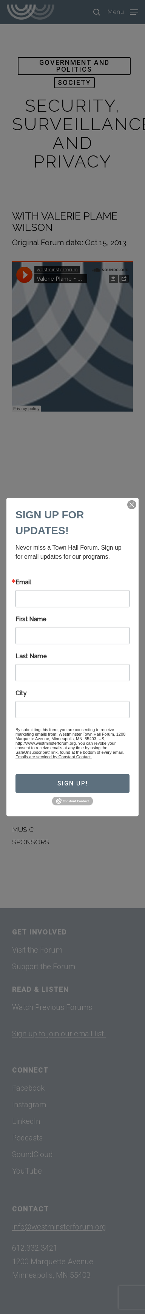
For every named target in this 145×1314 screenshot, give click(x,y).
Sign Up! (72, 783)
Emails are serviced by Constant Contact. (53, 756)
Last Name (31, 656)
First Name (30, 619)
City (20, 693)
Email (23, 582)
